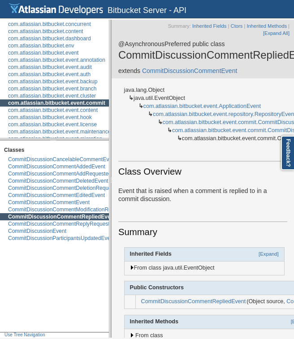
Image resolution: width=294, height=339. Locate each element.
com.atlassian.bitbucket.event (43, 53)
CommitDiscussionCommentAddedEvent (56, 166)
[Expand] (269, 254)
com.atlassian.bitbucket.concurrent (49, 24)
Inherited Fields (209, 26)
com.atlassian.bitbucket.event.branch (52, 89)
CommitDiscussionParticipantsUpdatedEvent (61, 238)
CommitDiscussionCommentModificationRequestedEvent (76, 209)
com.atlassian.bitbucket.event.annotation (56, 60)
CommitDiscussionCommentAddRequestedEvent (66, 174)
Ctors (237, 26)
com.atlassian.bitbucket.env (41, 46)
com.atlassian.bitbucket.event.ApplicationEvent (202, 106)
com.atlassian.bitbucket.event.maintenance (59, 132)
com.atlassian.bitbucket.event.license (52, 124)
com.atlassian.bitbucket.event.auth (49, 74)
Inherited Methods (266, 26)
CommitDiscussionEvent (37, 231)
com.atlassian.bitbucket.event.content (53, 110)
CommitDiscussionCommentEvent (49, 202)
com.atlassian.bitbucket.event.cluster (52, 96)
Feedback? (288, 153)
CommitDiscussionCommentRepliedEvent (62, 217)
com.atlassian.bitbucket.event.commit (56, 103)
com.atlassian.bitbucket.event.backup (52, 81)
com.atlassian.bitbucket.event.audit (50, 67)
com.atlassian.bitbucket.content (45, 31)
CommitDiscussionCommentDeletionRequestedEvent (71, 188)
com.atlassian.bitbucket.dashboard (49, 38)
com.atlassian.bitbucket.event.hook (50, 117)
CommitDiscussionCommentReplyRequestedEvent (69, 224)
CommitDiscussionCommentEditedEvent (56, 195)
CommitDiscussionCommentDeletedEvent (58, 181)
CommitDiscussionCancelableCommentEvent (62, 159)
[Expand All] (276, 33)
